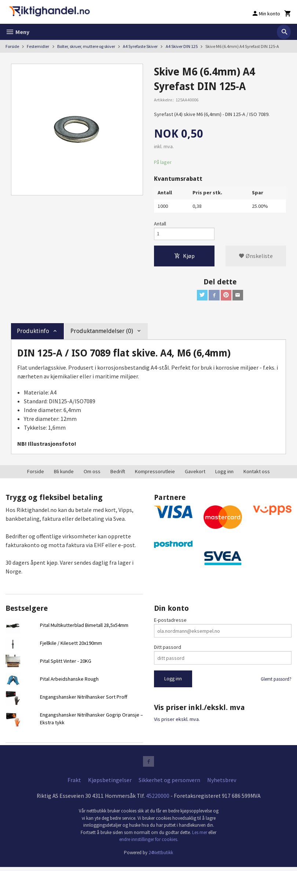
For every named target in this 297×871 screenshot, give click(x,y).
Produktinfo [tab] (33, 333)
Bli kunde (64, 474)
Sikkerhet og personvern (169, 783)
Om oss (92, 474)
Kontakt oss (256, 474)
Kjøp (184, 257)
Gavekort (195, 474)
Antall (160, 223)
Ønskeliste (256, 257)
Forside (12, 46)
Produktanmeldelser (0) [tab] (101, 333)
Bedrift (117, 474)
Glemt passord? (276, 682)
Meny (17, 31)
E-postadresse (170, 623)
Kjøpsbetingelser (110, 783)
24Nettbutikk (160, 856)
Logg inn (224, 474)
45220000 (157, 799)
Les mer (200, 836)
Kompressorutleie (155, 474)
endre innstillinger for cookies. (148, 843)
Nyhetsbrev (221, 783)
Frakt (74, 783)
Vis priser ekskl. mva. (177, 721)
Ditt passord (167, 650)
